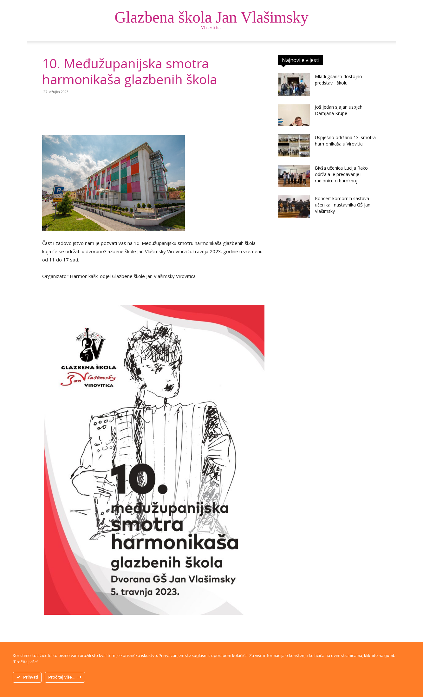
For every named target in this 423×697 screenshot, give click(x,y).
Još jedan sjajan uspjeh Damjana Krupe (338, 110)
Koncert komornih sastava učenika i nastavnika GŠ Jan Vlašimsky (342, 204)
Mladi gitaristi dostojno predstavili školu (338, 79)
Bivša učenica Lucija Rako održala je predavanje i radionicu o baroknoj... (341, 174)
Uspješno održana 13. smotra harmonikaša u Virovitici (345, 140)
